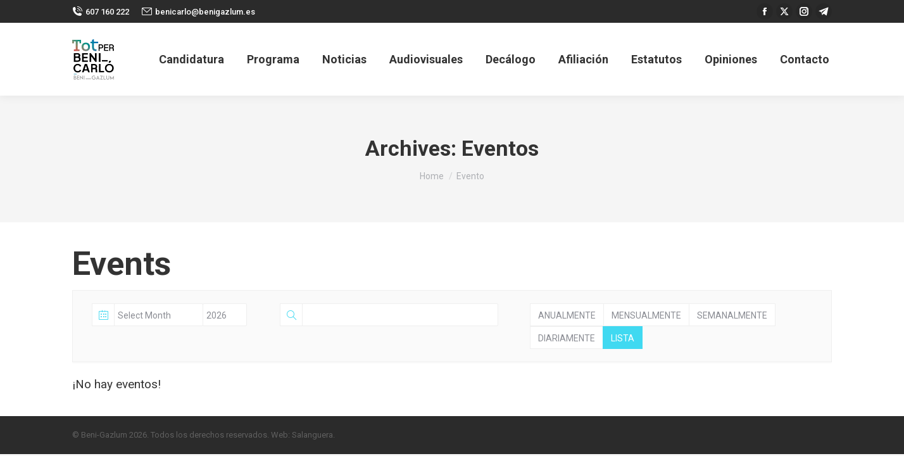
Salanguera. (313, 435)
